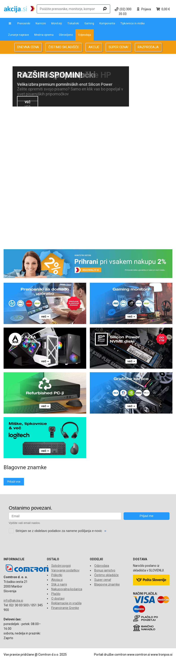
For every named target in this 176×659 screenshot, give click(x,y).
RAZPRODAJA (148, 47)
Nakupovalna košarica (66, 589)
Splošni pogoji (61, 565)
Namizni (41, 23)
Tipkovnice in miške (132, 23)
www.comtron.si (138, 654)
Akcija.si (57, 580)
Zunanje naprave (18, 34)
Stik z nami (59, 584)
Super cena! (102, 580)
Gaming (89, 23)
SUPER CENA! (118, 47)
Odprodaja (84, 34)
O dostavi (57, 598)
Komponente (107, 23)
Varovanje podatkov (65, 570)
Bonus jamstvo (104, 570)
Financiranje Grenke (65, 608)
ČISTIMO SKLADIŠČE (63, 47)
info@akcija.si (13, 600)
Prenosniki (23, 23)
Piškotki (56, 575)
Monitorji (56, 23)
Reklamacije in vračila (66, 603)
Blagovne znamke (107, 584)
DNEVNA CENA (28, 47)
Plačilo (55, 594)
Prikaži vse (13, 481)
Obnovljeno (66, 34)
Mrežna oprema (44, 34)
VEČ (27, 102)
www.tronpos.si (161, 654)
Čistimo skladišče (106, 575)
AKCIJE (93, 47)
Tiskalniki (73, 23)
